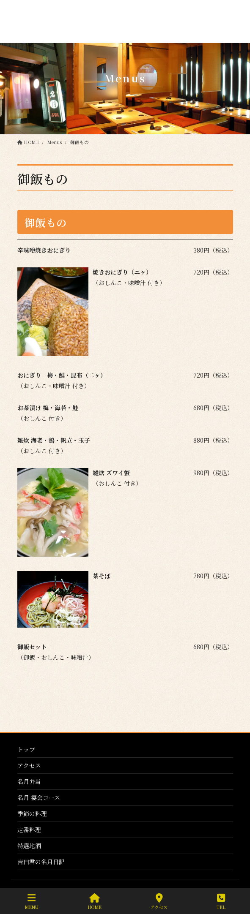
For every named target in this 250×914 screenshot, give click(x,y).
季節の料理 (32, 813)
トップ (26, 749)
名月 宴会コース (38, 797)
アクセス (29, 765)
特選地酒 (29, 845)
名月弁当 (29, 781)
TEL (221, 901)
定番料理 (29, 829)
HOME (95, 901)
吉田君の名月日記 (41, 861)
